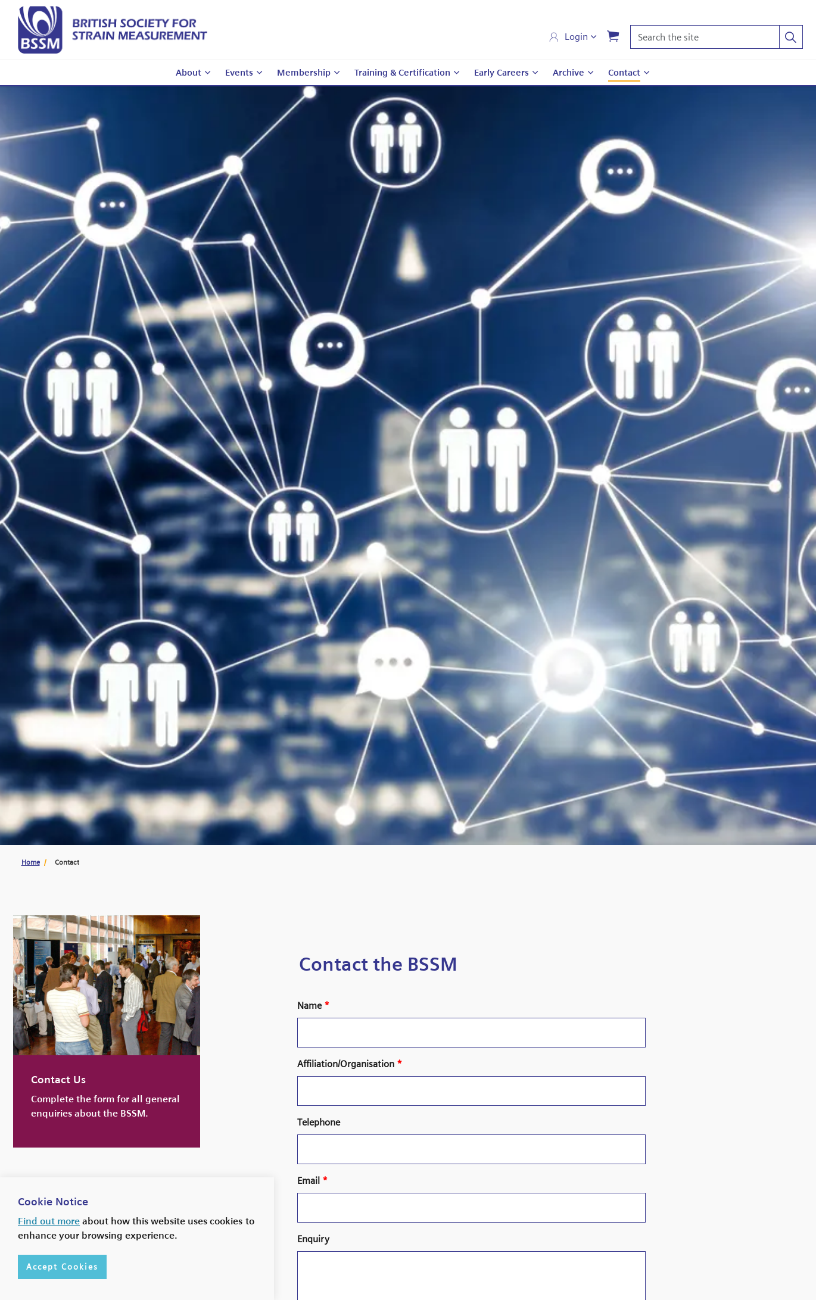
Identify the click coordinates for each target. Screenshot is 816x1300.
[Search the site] (716, 37)
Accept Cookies (62, 1267)
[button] (791, 37)
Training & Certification (402, 72)
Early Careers (501, 72)
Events (239, 72)
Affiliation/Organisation (349, 1064)
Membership (304, 72)
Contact (624, 72)
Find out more (49, 1221)
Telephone (318, 1122)
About (188, 72)
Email (312, 1180)
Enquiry (313, 1239)
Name (313, 1005)
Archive (568, 72)
